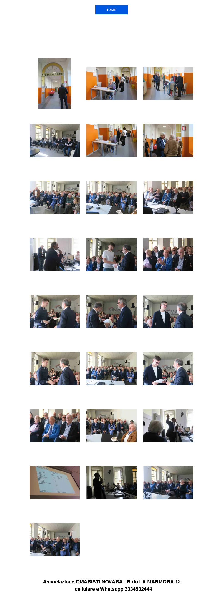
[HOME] (111, 9)
